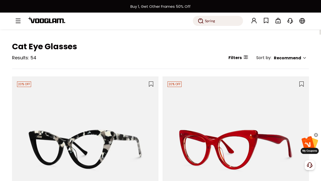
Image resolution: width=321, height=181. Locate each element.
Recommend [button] (290, 58)
